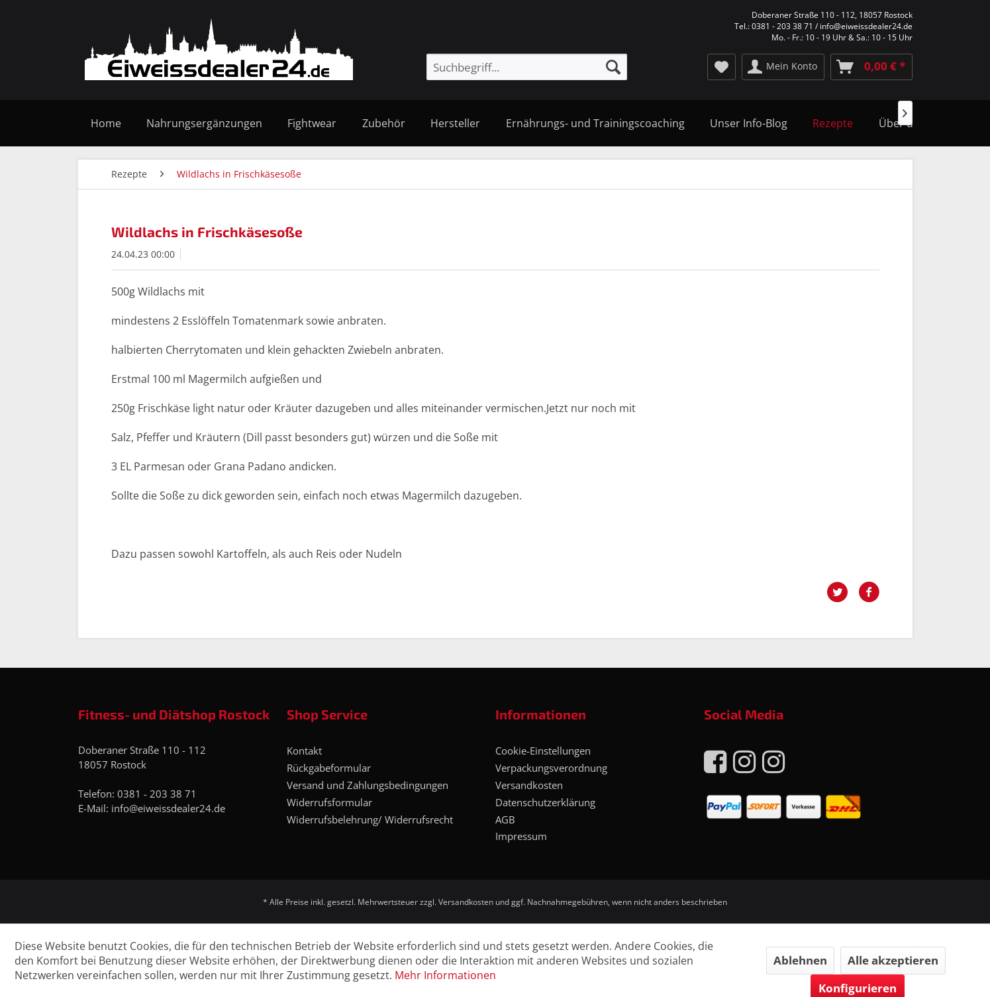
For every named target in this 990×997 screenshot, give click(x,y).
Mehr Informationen (445, 975)
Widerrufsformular (329, 802)
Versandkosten (529, 785)
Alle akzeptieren (893, 960)
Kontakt (304, 750)
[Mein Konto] (783, 67)
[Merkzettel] (721, 67)
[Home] (106, 123)
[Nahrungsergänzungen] (204, 123)
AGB (505, 819)
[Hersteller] (455, 123)
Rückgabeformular (329, 767)
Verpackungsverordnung (551, 767)
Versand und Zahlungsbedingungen (367, 785)
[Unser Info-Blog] (748, 123)
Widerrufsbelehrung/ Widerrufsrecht (370, 819)
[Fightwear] (312, 123)
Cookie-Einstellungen (543, 750)
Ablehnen (800, 960)
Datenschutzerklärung (545, 802)
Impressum (521, 836)
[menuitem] (526, 67)
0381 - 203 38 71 (157, 793)
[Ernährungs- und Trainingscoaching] (595, 123)
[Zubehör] (384, 123)
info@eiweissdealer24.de (168, 808)
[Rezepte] (833, 123)
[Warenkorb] (871, 67)
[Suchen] (613, 67)
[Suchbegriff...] (526, 67)
